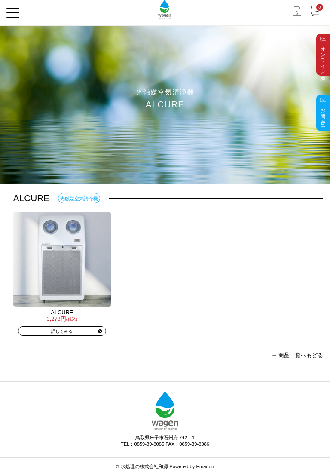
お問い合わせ (323, 116)
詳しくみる (62, 331)
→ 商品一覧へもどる (297, 355)
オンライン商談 (323, 58)
